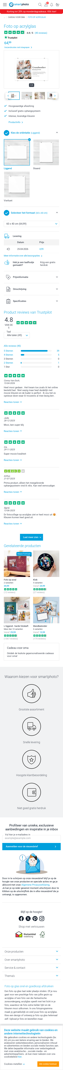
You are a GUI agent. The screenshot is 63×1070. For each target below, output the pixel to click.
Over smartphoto (15, 959)
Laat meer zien (30, 537)
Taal (9, 331)
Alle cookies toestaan (48, 1064)
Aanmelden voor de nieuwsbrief (22, 846)
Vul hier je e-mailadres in (17, 834)
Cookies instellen (14, 1064)
